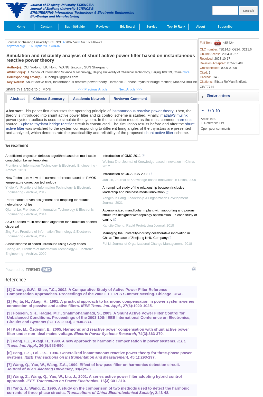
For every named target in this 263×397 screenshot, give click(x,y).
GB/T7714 (207, 87)
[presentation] (18, 99)
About (200, 26)
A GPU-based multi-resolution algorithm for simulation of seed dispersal (51, 224)
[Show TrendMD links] (194, 269)
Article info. (208, 119)
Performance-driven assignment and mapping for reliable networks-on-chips (47, 202)
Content (46, 26)
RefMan (229, 82)
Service (151, 26)
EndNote (242, 82)
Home (20, 26)
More (46, 89)
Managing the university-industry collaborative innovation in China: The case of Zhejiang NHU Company (146, 236)
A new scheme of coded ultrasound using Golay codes (45, 244)
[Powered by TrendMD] (28, 269)
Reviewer (103, 26)
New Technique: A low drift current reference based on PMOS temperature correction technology (50, 180)
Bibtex (218, 82)
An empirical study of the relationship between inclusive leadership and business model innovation (143, 190)
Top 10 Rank (176, 26)
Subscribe (225, 26)
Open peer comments (215, 128)
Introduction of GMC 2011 (123, 156)
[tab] (17, 98)
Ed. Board (127, 26)
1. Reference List (212, 123)
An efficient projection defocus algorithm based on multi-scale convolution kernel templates (50, 158)
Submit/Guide (75, 26)
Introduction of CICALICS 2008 (127, 174)
